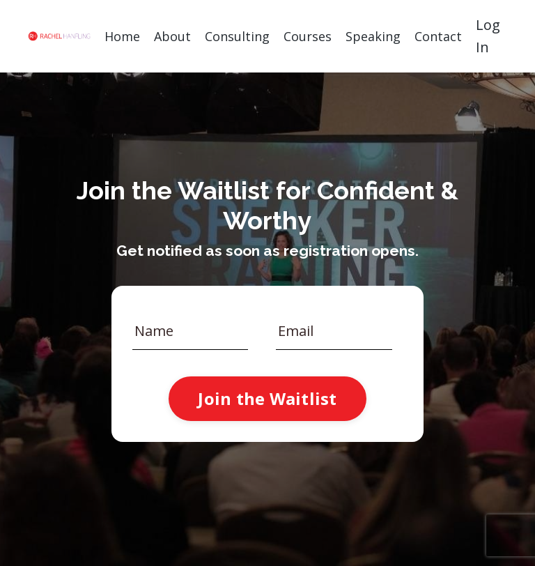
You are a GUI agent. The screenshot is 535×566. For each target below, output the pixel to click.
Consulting (237, 36)
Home (122, 36)
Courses (308, 36)
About (172, 36)
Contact (438, 36)
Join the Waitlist (267, 398)
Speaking (373, 36)
